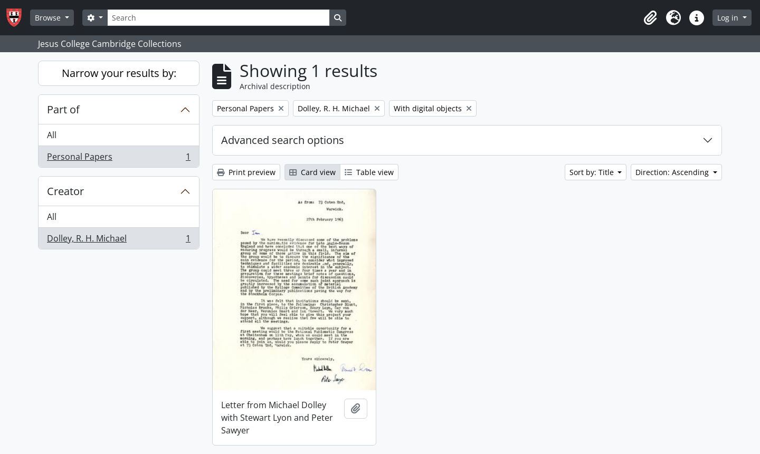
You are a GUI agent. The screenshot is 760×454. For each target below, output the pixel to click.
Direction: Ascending (673, 172)
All (51, 135)
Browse (49, 18)
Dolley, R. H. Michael (118, 240)
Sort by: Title (592, 172)
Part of (63, 109)
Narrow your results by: (119, 73)
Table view (369, 172)
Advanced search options (282, 140)
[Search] (218, 17)
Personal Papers (118, 158)
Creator (65, 191)
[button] (650, 18)
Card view (312, 172)
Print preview (246, 172)
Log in (728, 18)
